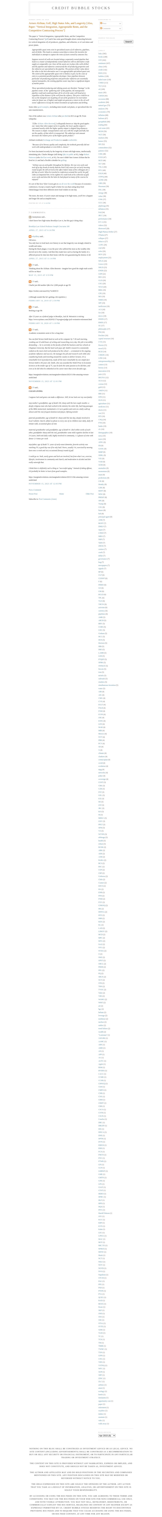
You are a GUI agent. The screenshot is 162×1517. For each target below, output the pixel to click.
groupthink (102, 122)
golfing (63, 160)
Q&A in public (67, 154)
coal (99, 248)
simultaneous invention (107, 685)
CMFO (101, 1090)
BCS (100, 863)
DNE (100, 1136)
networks (101, 773)
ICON (100, 714)
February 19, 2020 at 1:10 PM (44, 323)
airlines (101, 1385)
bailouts (101, 118)
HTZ (100, 915)
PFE (100, 1284)
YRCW (101, 604)
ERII (100, 1148)
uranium (101, 1417)
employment (103, 258)
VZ (99, 831)
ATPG (100, 442)
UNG (100, 1359)
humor (100, 141)
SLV (100, 164)
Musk (100, 1255)
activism (101, 608)
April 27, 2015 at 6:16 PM (42, 230)
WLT (100, 135)
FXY (100, 902)
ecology (101, 1391)
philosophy (102, 329)
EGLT (100, 705)
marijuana (102, 1398)
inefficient (102, 306)
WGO (100, 287)
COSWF (101, 578)
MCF (100, 1242)
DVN (100, 1142)
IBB (99, 646)
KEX (100, 922)
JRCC (100, 216)
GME (100, 1174)
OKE (100, 957)
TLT (100, 86)
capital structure (104, 339)
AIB (100, 692)
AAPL (100, 245)
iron (99, 672)
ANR (100, 520)
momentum (102, 471)
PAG (100, 1281)
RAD (100, 1301)
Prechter (101, 336)
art (99, 1006)
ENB (100, 892)
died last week (45, 157)
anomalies (102, 468)
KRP (100, 1223)
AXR (100, 857)
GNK (100, 199)
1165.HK (101, 1038)
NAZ (100, 944)
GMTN (101, 1178)
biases (100, 510)
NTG (100, 948)
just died (65, 116)
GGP (100, 1168)
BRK (100, 290)
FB (99, 446)
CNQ (100, 420)
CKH (100, 1087)
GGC (100, 203)
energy (100, 193)
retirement (102, 1408)
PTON (100, 1291)
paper (100, 1404)
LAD (100, 928)
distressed (102, 229)
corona (100, 384)
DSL (100, 190)
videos (100, 225)
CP (33, 265)
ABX (100, 1045)
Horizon (101, 643)
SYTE (100, 1327)
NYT (100, 737)
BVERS (101, 1071)
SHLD (100, 267)
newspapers (102, 565)
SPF (100, 303)
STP (100, 60)
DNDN (101, 319)
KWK (100, 721)
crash (100, 552)
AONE (100, 180)
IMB (100, 918)
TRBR (100, 1346)
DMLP (100, 526)
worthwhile (72, 140)
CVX (100, 702)
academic (101, 102)
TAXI (100, 1333)
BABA (100, 860)
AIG (100, 695)
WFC (100, 1369)
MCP (100, 161)
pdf (46, 39)
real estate (102, 128)
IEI (99, 802)
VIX (100, 459)
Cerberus (101, 876)
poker (100, 776)
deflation (101, 209)
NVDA (101, 951)
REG (100, 277)
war (99, 413)
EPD (100, 397)
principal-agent (104, 517)
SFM (100, 828)
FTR (100, 423)
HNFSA (101, 912)
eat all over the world (67, 184)
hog (99, 562)
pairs (100, 374)
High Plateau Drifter (105, 232)
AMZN (101, 391)
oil (99, 89)
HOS (100, 640)
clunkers (101, 757)
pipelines (101, 614)
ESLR (100, 173)
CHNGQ (101, 1084)
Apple (100, 1064)
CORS (100, 627)
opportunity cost (104, 1401)
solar (100, 251)
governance (102, 559)
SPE (100, 501)
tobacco (101, 242)
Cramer (101, 883)
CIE (99, 481)
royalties (101, 1411)
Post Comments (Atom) (47, 499)
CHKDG (101, 355)
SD (99, 747)
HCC (100, 637)
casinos (101, 549)
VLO (100, 601)
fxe (99, 313)
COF (100, 870)
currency (101, 611)
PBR (100, 740)
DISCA (101, 1132)
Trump (100, 504)
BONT (100, 523)
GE (99, 588)
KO (99, 812)
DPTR (100, 1139)
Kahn (100, 1229)
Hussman (101, 186)
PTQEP (101, 659)
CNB (100, 1093)
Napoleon (102, 1275)
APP (100, 1055)
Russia (100, 345)
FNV (100, 1158)
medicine (101, 407)
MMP (100, 452)
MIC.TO (101, 1246)
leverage (101, 1016)
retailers (101, 682)
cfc (99, 429)
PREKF (101, 497)
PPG (100, 970)
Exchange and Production (52, 140)
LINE (100, 358)
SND (100, 1314)
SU (99, 326)
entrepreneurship (104, 361)
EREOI (101, 1145)
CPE (100, 293)
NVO (100, 1271)
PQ (99, 974)
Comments (105, 29)
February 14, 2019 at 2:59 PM (44, 301)
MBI (100, 731)
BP (99, 572)
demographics (103, 433)
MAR (100, 727)
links (100, 54)
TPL (100, 598)
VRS (100, 996)
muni (100, 475)
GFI (99, 1165)
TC (99, 1336)
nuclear (101, 1022)
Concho (101, 1119)
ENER (100, 271)
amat (100, 1388)
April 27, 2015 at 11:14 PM (42, 259)
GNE (100, 1181)
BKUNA (101, 378)
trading (101, 125)
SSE (100, 1320)
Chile (100, 880)
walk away (102, 1424)
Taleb (100, 543)
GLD (100, 280)
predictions (102, 478)
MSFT (100, 491)
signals (100, 569)
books (100, 57)
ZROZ (100, 546)
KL (99, 925)
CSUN (100, 1116)
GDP (100, 274)
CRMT (101, 1103)
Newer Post (33, 494)
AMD (100, 1048)
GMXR (101, 96)
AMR (100, 617)
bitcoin (100, 669)
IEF (99, 144)
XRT (100, 1375)
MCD (100, 935)
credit (100, 70)
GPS (100, 1184)
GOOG (101, 449)
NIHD (100, 300)
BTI (99, 416)
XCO (100, 381)
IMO (100, 650)
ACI (100, 310)
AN (99, 1051)
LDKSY (101, 931)
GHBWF (101, 1171)
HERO (100, 1194)
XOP (100, 1372)
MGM (100, 131)
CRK (100, 786)
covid (100, 763)
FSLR (100, 708)
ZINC (100, 1378)
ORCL (100, 964)
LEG (100, 1233)
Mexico (101, 734)
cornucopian (103, 760)
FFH (100, 896)
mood (100, 348)
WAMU (101, 999)
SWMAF (101, 666)
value (100, 196)
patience (101, 151)
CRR (100, 1106)
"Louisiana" (102, 1035)
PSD (100, 1288)
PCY (100, 744)
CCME (101, 1077)
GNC (100, 630)
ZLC (100, 1382)
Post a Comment (35, 490)
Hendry (101, 484)
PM (99, 332)
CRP (100, 873)
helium (100, 1012)
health (100, 841)
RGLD (100, 595)
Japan (100, 530)
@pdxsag (101, 206)
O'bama (101, 235)
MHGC (101, 818)
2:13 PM (47, 203)
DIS (99, 1129)
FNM (100, 899)
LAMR (101, 653)
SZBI (100, 1330)
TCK (100, 1340)
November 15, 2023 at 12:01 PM (45, 381)
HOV (100, 254)
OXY (100, 821)
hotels (100, 1395)
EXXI (100, 157)
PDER (100, 967)
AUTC (100, 1061)
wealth (100, 1032)
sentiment (102, 63)
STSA (100, 1323)
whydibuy (35, 236)
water (100, 689)
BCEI (100, 352)
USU (100, 507)
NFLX (100, 261)
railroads (101, 679)
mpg (100, 770)
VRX (100, 1362)
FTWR (100, 1161)
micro (100, 316)
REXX (100, 1304)
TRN (100, 986)
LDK (100, 488)
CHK (100, 154)
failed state (102, 80)
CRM (100, 1100)
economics (102, 112)
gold (100, 387)
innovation (102, 371)
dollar (100, 556)
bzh (99, 514)
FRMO (101, 585)
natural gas (102, 105)
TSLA (100, 167)
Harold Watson (103, 1213)
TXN (100, 1352)
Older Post (90, 494)
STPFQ (101, 177)
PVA (100, 1294)
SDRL (100, 455)
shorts (100, 410)
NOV (100, 1265)
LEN (100, 724)
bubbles (101, 76)
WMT (100, 1003)
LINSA (101, 1236)
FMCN (101, 1155)
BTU (100, 170)
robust (100, 844)
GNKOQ (101, 905)
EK (99, 889)
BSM (100, 1068)
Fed (99, 212)
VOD (100, 462)
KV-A (100, 222)
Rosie (100, 1307)
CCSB (100, 1080)
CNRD (100, 83)
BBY (100, 624)
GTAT (100, 1190)
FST (100, 792)
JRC (100, 808)
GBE (100, 183)
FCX (100, 1152)
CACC (100, 1074)
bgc (99, 1009)
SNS (100, 1317)
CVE (100, 342)
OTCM (101, 1278)
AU (99, 1058)
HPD (100, 1203)
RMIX (100, 323)
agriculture (102, 404)
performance (103, 219)
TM (99, 1343)
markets (101, 138)
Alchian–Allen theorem (45, 124)
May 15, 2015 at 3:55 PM (41, 275)
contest (101, 365)
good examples (43, 107)
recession (101, 99)
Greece (101, 264)
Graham (101, 633)
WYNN (101, 834)
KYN (100, 1226)
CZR (100, 789)
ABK (100, 850)
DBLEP (101, 1126)
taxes (100, 439)
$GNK (100, 847)
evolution (101, 766)
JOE (100, 718)
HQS (100, 1207)
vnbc (100, 1421)
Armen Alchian (52, 116)
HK (99, 909)
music (100, 93)
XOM (100, 465)
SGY (100, 980)
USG (100, 284)
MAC (100, 1239)
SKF (100, 1310)
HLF (100, 1200)
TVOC (100, 990)
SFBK (100, 663)
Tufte (100, 993)
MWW (100, 1252)
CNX (100, 1097)
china (100, 67)
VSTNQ (101, 1365)
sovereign (102, 779)
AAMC (101, 1042)
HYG (100, 1210)
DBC (100, 1123)
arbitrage (101, 837)
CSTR (100, 1113)
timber (100, 1414)
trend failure (102, 1029)
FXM (100, 711)
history (100, 368)
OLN (100, 400)
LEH (100, 656)
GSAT (100, 1187)
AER (100, 854)
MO (99, 297)
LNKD (100, 533)
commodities (103, 148)
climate (101, 753)
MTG (100, 941)
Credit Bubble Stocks (81, 8)
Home (61, 494)
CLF (100, 575)
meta (100, 436)
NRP (100, 539)
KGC (100, 1220)
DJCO (100, 886)
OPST (100, 961)
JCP (99, 805)
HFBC (100, 1197)
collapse (101, 238)
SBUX (100, 977)
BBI (99, 394)
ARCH (100, 620)
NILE (100, 1262)
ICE (99, 799)
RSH (100, 73)
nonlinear (101, 1019)
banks (100, 426)
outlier (100, 1025)
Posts (103, 23)
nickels (101, 676)
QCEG (100, 1297)
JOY (100, 1216)
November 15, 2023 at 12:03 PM (45, 484)
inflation (101, 115)
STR (100, 983)
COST (100, 782)
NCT (100, 1258)
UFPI (100, 1356)
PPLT (100, 825)
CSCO (100, 1110)
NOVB (101, 1268)
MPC (100, 938)
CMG (100, 698)
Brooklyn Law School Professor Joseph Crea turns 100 (49, 226)
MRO (100, 536)
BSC (100, 867)
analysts (101, 109)
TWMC (101, 1349)
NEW (100, 494)
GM (99, 591)
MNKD (101, 1249)
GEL (100, 795)
